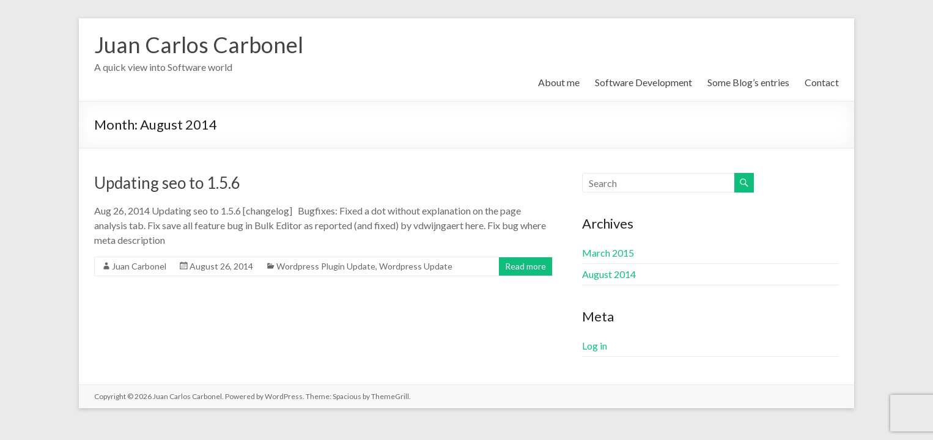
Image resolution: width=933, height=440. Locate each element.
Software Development (643, 82)
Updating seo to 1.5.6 (167, 183)
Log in (594, 345)
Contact (822, 82)
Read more (525, 266)
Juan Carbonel (139, 266)
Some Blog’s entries (748, 82)
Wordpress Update (415, 266)
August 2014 (609, 274)
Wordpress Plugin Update (325, 266)
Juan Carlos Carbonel (198, 44)
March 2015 (608, 252)
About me (559, 82)
